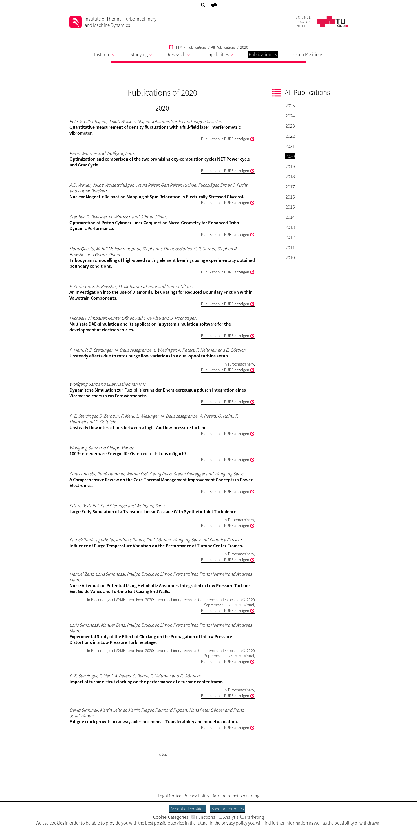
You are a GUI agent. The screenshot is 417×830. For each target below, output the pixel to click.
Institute (104, 54)
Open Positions (308, 54)
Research (179, 54)
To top (162, 754)
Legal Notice (169, 795)
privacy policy (234, 823)
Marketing (252, 817)
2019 (290, 166)
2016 (290, 197)
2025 (290, 106)
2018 (290, 176)
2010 (290, 257)
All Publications (223, 47)
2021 (290, 146)
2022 (290, 136)
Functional (204, 817)
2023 (290, 126)
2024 (290, 116)
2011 (290, 247)
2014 (290, 217)
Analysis (228, 817)
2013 (290, 227)
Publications (263, 54)
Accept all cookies (187, 808)
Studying (141, 54)
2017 (290, 187)
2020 (244, 47)
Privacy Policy (196, 795)
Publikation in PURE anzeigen (225, 139)
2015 (290, 207)
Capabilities (219, 54)
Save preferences (227, 808)
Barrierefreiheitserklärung (235, 795)
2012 (290, 237)
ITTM (175, 47)
